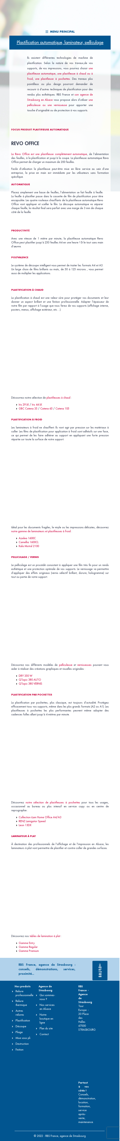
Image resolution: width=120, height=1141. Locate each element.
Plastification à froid (26, 419)
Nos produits (23, 986)
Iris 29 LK (24, 404)
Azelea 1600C (27, 538)
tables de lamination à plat (45, 936)
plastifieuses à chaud (58, 397)
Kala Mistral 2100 (29, 546)
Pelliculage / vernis (25, 557)
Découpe (21, 1026)
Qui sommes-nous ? (47, 997)
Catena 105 (62, 408)
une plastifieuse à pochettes (52, 79)
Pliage (19, 1032)
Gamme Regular (28, 947)
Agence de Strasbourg (45, 988)
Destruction (22, 1043)
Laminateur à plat (23, 836)
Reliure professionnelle (24, 993)
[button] (99, 970)
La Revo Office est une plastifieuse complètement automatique (49, 154)
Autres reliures (20, 1012)
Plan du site (46, 1028)
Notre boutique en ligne (46, 1018)
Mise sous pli (23, 1038)
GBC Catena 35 (28, 408)
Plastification (23, 1020)
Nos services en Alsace (47, 1007)
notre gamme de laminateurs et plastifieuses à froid (41, 531)
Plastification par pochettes (31, 695)
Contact (44, 1034)
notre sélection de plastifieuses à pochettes (53, 802)
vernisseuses (84, 665)
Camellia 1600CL (28, 542)
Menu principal (60, 31)
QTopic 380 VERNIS (30, 683)
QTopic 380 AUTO (30, 679)
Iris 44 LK (37, 404)
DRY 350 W (25, 675)
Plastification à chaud (27, 290)
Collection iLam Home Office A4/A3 (40, 817)
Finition (19, 1049)
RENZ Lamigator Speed (32, 821)
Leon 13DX (25, 825)
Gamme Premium (29, 951)
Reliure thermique (21, 1003)
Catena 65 (46, 408)
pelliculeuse (65, 665)
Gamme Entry (27, 943)
